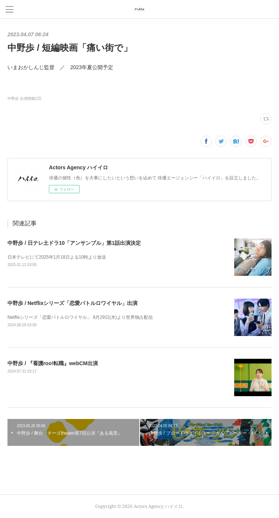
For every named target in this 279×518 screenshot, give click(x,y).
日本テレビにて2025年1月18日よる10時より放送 (56, 257)
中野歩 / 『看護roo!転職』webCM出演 (52, 363)
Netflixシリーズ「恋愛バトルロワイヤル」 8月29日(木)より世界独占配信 (80, 317)
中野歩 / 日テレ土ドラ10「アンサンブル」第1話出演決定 (74, 243)
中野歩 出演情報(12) (24, 98)
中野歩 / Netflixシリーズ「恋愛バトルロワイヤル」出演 (72, 303)
